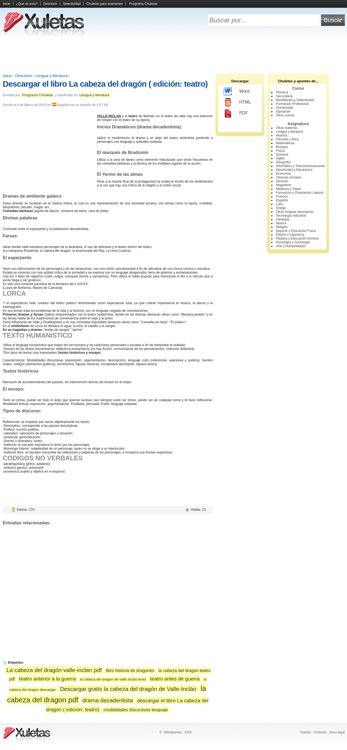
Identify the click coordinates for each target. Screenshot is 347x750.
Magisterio (283, 185)
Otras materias (286, 128)
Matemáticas (285, 143)
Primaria (282, 92)
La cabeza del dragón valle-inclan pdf (54, 670)
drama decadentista (108, 700)
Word (236, 91)
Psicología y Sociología (293, 242)
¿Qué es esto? (27, 4)
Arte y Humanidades (291, 246)
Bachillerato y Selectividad (295, 100)
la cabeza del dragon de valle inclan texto (113, 679)
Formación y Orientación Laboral (299, 193)
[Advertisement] (173, 54)
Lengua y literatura (51, 76)
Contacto (320, 732)
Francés (282, 196)
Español (282, 200)
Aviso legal (337, 732)
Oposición (283, 111)
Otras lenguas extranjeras (294, 212)
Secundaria (284, 96)
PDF (236, 113)
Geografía (283, 162)
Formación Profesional (292, 104)
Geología (282, 219)
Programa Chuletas (143, 4)
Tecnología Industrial (291, 215)
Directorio (50, 4)
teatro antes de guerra (175, 679)
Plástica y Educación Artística (297, 238)
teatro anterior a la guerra (47, 679)
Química (282, 154)
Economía (283, 174)
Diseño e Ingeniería (290, 235)
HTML (237, 102)
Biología (282, 147)
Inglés (280, 158)
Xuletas (305, 732)
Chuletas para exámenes (104, 4)
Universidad (284, 108)
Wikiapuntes (172, 732)
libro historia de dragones (130, 670)
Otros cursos (285, 115)
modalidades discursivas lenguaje (136, 709)
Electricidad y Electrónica (294, 170)
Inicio (6, 4)
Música (281, 223)
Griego (281, 208)
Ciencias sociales (288, 177)
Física (280, 151)
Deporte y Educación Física (296, 231)
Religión (282, 227)
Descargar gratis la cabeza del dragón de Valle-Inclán (128, 689)
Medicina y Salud (288, 189)
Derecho (282, 181)
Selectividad (72, 4)
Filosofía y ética (287, 139)
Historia (281, 135)
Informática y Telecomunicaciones (300, 166)
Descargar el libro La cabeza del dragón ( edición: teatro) (105, 83)
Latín (279, 204)
